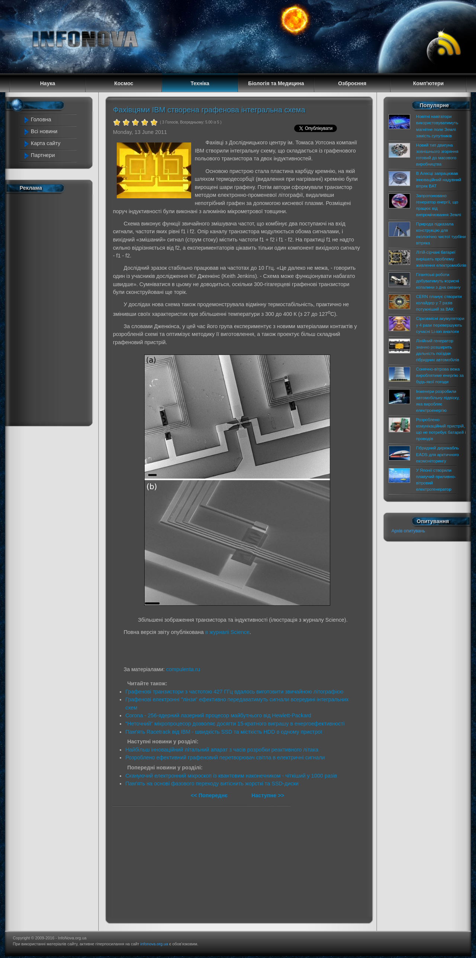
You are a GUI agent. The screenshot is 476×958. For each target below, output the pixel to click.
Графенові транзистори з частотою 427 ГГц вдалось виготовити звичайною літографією (234, 692)
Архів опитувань (408, 531)
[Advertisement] (53, 308)
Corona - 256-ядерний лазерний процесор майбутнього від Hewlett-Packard (218, 715)
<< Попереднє (210, 795)
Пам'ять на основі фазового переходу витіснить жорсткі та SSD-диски (212, 783)
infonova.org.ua (154, 944)
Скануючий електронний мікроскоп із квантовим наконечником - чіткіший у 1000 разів (231, 776)
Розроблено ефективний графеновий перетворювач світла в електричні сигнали (225, 757)
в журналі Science (227, 632)
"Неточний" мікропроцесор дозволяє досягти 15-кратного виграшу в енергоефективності (234, 724)
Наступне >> (267, 795)
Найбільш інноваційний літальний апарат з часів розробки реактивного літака (221, 750)
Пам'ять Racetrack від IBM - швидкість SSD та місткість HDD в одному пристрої (223, 732)
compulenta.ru (183, 669)
